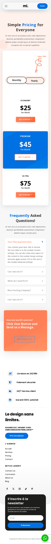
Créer (42, 6)
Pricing (8, 456)
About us (9, 478)
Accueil (8, 449)
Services (8, 452)
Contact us (10, 471)
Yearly (34, 80)
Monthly (16, 80)
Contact (9, 459)
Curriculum (10, 474)
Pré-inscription (17, 436)
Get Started (24, 119)
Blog (7, 481)
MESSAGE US (24, 339)
